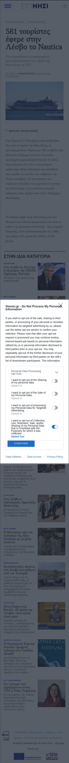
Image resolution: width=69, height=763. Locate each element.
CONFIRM (21, 443)
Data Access (34, 456)
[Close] (61, 306)
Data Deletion (14, 456)
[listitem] (34, 372)
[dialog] (34, 381)
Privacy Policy (55, 456)
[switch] (55, 381)
